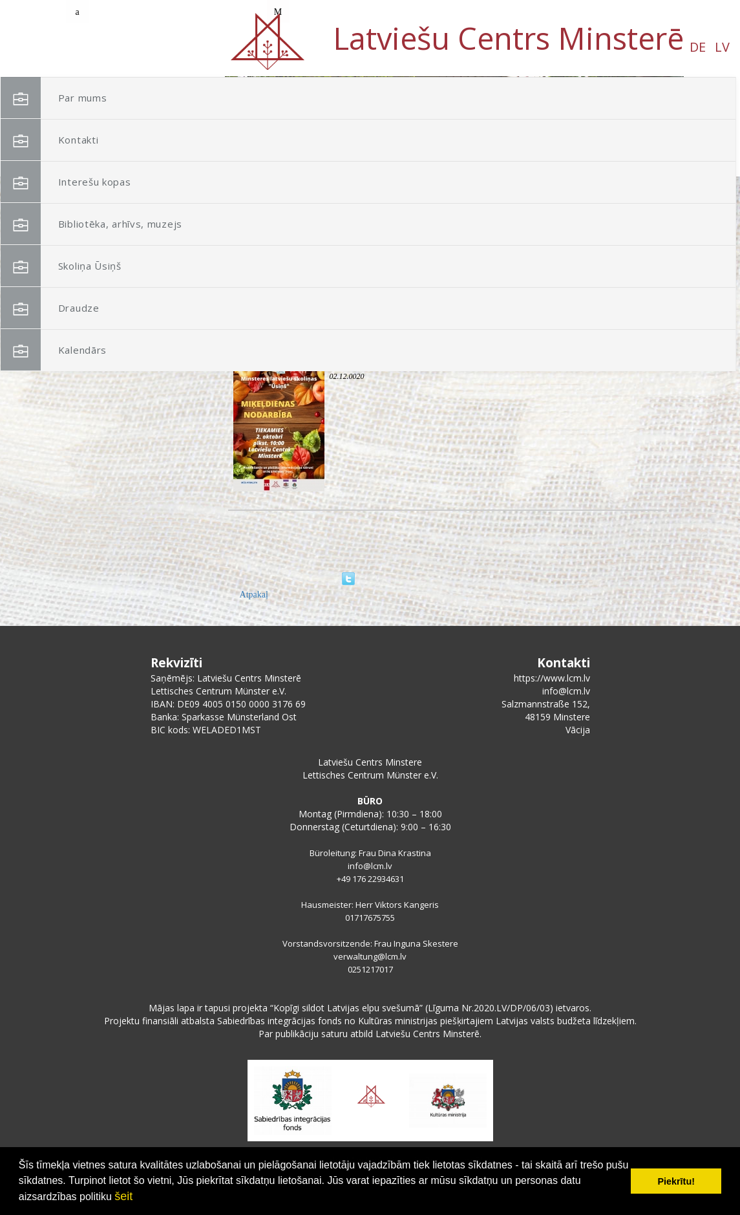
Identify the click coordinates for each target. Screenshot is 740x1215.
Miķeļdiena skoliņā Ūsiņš (382, 363)
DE (114, 47)
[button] (645, 160)
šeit (123, 1196)
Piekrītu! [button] (676, 1181)
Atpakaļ (254, 594)
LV (138, 47)
